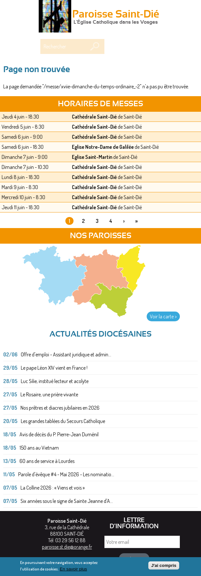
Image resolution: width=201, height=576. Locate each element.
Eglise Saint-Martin (92, 157)
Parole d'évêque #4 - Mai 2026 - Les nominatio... (66, 474)
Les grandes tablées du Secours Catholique (63, 421)
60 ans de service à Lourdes (47, 461)
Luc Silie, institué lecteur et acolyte (54, 381)
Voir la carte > (163, 316)
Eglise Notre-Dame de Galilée (103, 147)
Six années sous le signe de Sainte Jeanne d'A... (66, 501)
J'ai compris (163, 566)
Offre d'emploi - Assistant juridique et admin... (66, 354)
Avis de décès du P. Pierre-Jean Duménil (59, 434)
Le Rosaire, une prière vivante (49, 394)
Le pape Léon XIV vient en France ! (54, 368)
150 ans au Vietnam (39, 447)
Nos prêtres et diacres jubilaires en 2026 (60, 407)
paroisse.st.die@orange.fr (67, 547)
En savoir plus (73, 570)
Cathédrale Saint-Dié (94, 116)
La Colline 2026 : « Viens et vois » (52, 487)
